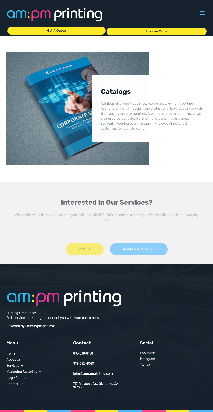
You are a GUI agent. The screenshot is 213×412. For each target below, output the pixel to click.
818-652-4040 (83, 364)
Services (14, 366)
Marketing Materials (23, 372)
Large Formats (17, 378)
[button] (202, 13)
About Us (13, 360)
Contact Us (14, 384)
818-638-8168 (83, 353)
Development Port (40, 326)
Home (10, 353)
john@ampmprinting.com (93, 374)
